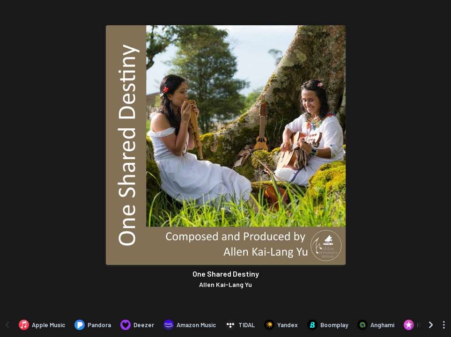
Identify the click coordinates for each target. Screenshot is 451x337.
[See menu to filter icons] (444, 325)
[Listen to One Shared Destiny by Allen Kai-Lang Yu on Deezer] (137, 325)
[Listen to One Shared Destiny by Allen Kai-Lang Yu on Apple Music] (42, 325)
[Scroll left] (7, 325)
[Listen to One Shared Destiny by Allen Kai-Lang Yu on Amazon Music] (190, 325)
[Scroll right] (431, 325)
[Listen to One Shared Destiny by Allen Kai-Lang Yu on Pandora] (93, 325)
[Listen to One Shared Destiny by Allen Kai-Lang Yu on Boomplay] (327, 325)
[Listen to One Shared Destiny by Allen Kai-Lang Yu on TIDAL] (240, 325)
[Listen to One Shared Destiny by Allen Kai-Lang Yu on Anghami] (376, 325)
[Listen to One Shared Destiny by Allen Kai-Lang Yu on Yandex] (281, 325)
